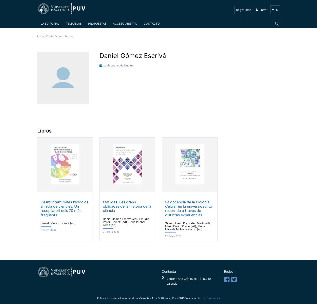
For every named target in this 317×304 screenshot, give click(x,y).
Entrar (261, 10)
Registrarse (243, 10)
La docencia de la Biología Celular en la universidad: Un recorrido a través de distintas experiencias (189, 208)
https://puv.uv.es (209, 298)
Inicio (40, 36)
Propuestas (97, 23)
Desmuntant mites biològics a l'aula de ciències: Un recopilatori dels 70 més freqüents (64, 208)
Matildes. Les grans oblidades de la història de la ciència (127, 206)
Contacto (152, 23)
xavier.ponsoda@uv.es (118, 65)
